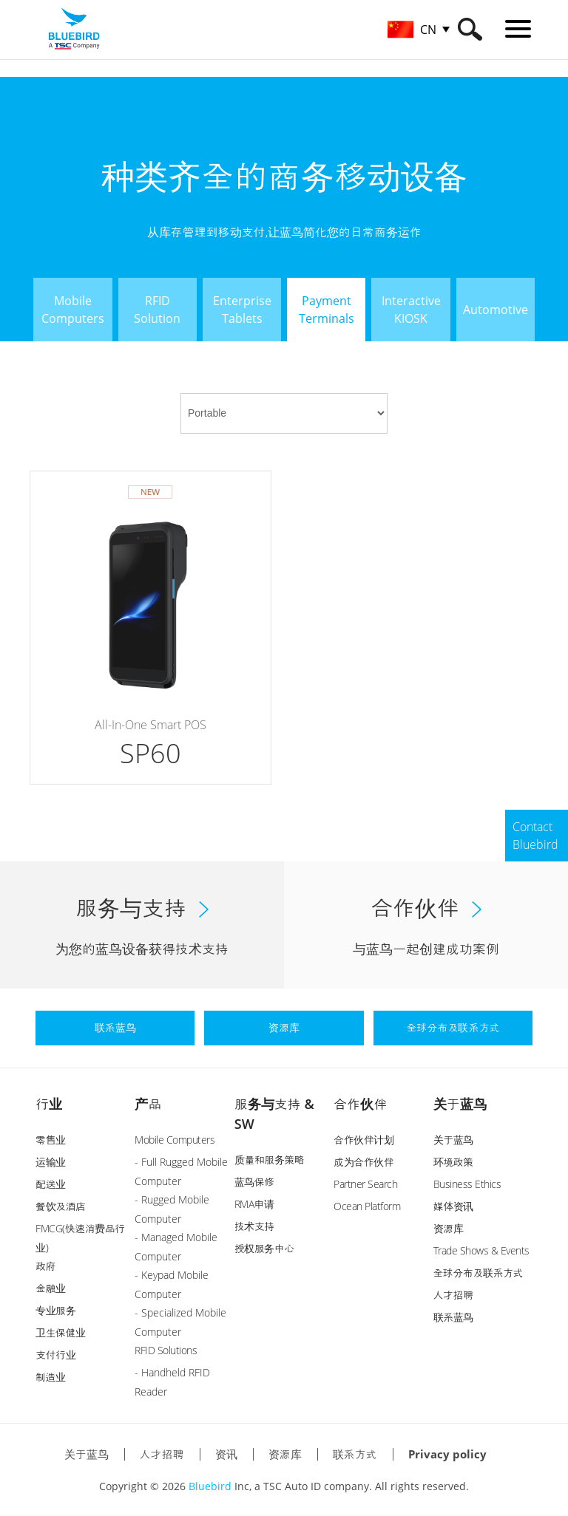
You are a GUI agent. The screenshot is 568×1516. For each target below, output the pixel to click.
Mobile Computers (174, 1140)
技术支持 (254, 1226)
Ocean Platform (367, 1206)
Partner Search (365, 1184)
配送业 (51, 1184)
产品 (148, 1104)
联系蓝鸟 (453, 1317)
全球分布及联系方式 (478, 1273)
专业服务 (55, 1310)
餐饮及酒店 (61, 1206)
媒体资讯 (453, 1206)
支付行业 (55, 1355)
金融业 (51, 1288)
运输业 (51, 1162)
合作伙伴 (360, 1104)
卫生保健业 (61, 1332)
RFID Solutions (166, 1350)
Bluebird (210, 1486)
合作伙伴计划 (363, 1140)
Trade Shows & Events (481, 1250)
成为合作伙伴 (363, 1162)
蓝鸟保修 (254, 1182)
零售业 (51, 1140)
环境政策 (453, 1162)
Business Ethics (467, 1184)
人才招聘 (453, 1295)
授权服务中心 (264, 1248)
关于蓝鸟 (460, 1104)
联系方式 (355, 1454)
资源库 (448, 1228)
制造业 (51, 1377)
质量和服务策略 (269, 1160)
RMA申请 (254, 1204)
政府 (45, 1266)
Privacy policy (447, 1454)
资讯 (226, 1454)
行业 (49, 1104)
